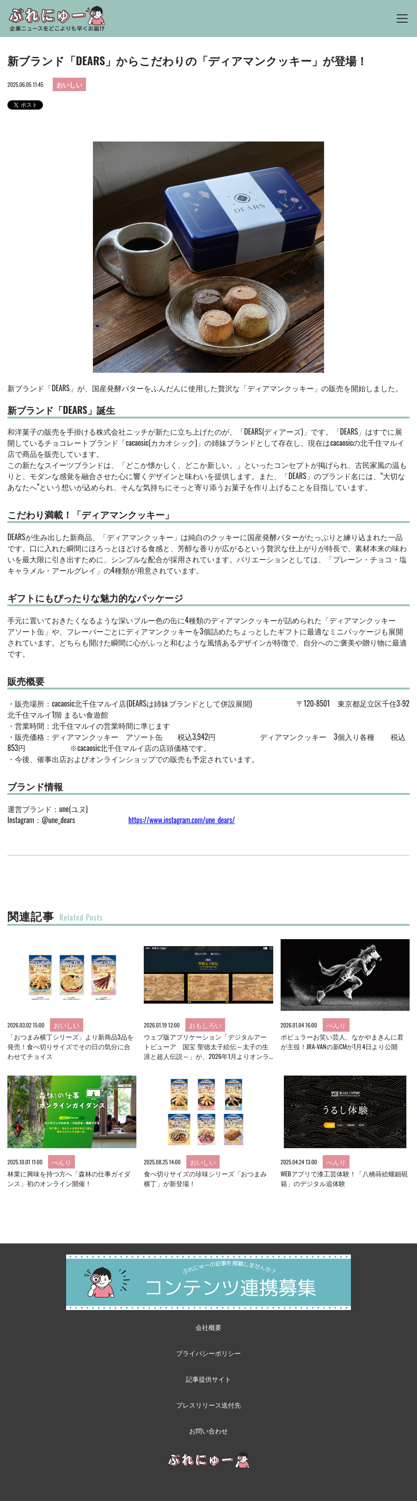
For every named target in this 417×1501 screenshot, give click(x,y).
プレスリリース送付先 (208, 1404)
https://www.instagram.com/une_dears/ (182, 819)
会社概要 (208, 1327)
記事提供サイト (208, 1379)
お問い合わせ (208, 1430)
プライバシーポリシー (208, 1353)
